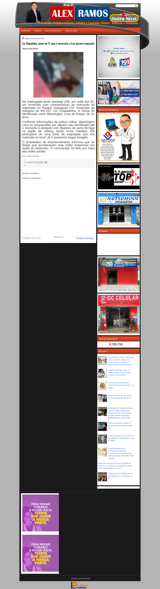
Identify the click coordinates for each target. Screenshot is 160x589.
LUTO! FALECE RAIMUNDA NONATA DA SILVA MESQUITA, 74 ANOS (121, 385)
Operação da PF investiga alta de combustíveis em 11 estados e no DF (120, 475)
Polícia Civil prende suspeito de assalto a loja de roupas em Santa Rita (120, 425)
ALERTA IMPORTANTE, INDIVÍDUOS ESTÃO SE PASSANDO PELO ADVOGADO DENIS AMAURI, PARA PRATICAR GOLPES (121, 453)
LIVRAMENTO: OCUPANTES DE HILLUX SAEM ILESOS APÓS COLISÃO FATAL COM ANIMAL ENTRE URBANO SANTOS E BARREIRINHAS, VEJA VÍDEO (120, 413)
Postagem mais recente (31, 238)
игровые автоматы (30, 1)
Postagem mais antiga (85, 238)
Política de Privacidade (53, 31)
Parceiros (37, 31)
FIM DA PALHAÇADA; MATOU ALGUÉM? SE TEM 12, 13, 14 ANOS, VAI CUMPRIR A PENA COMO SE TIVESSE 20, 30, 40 (115, 465)
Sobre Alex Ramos (71, 31)
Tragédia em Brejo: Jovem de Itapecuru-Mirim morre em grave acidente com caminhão (120, 372)
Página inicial (25, 31)
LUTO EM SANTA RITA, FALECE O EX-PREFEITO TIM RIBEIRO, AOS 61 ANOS (121, 438)
